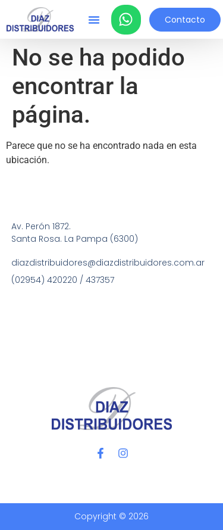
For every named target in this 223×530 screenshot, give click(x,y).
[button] (94, 20)
